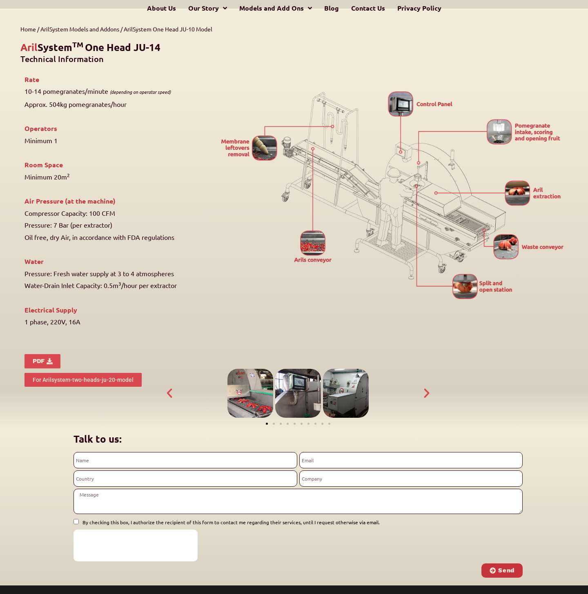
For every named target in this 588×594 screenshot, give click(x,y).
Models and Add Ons (275, 8)
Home (28, 29)
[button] (169, 393)
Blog (331, 8)
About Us (161, 8)
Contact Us (368, 8)
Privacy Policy (419, 8)
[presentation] (136, 545)
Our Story (207, 8)
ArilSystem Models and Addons (79, 29)
